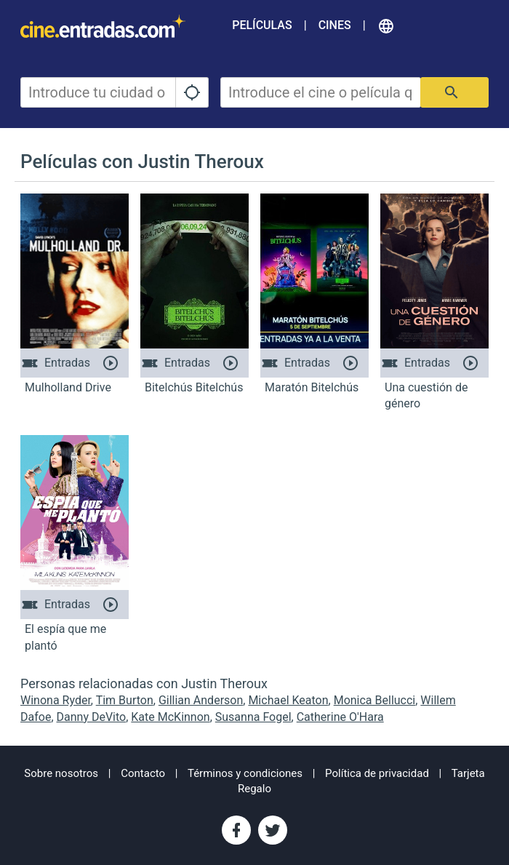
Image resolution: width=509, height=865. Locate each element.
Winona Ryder (55, 700)
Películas (262, 25)
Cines (334, 25)
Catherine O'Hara (340, 717)
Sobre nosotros (61, 773)
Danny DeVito (92, 717)
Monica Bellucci (375, 700)
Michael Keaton (288, 700)
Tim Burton (124, 700)
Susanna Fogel (253, 717)
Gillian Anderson (201, 700)
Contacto (143, 773)
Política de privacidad (377, 773)
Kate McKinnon (170, 717)
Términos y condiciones (245, 773)
